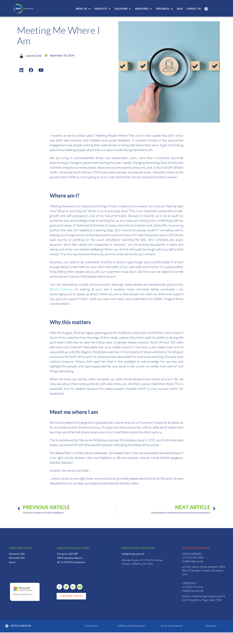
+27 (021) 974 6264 (192, 586)
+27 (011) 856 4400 (192, 557)
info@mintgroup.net (133, 553)
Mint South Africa (196, 548)
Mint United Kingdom (138, 548)
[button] (83, 9)
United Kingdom (18, 626)
